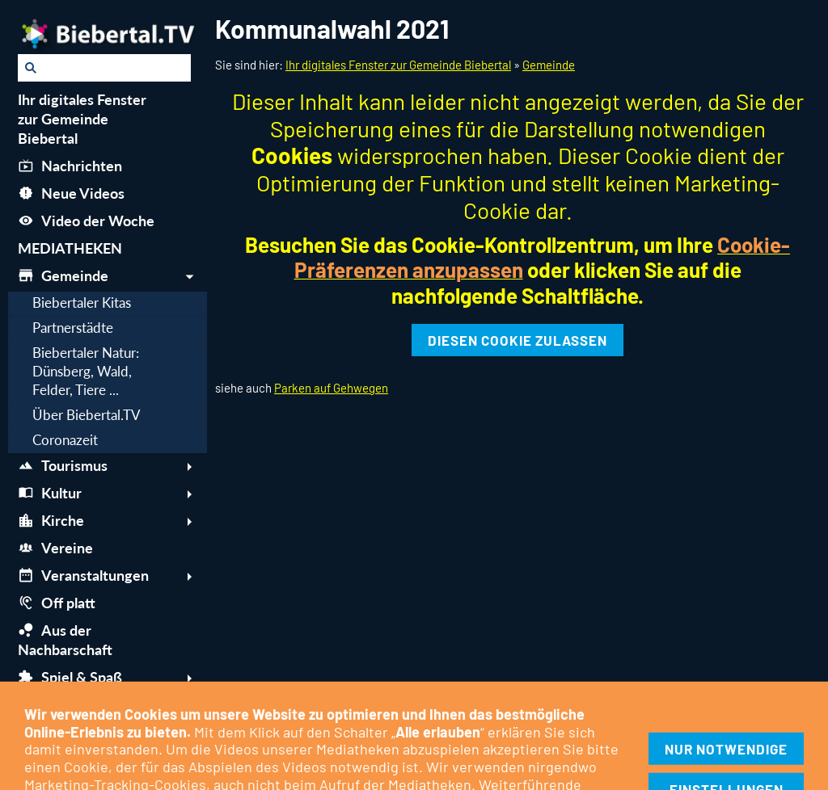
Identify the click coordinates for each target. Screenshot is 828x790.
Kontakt (332, 736)
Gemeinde (548, 64)
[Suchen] (104, 68)
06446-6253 (559, 766)
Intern (625, 736)
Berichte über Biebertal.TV (437, 736)
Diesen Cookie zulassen (517, 340)
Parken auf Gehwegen (331, 387)
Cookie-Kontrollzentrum (233, 736)
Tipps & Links (558, 736)
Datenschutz (122, 736)
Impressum (45, 736)
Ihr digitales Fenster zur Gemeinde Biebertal (398, 64)
